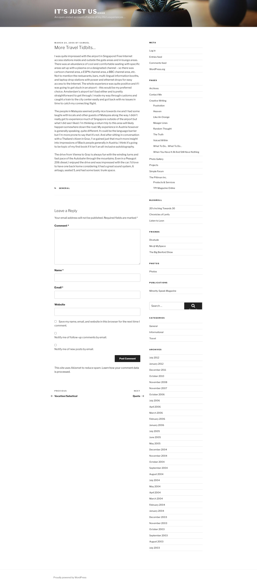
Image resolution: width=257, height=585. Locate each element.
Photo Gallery (156, 159)
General (64, 188)
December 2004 (158, 449)
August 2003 (156, 541)
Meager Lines (160, 122)
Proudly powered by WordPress (69, 577)
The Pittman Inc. (158, 177)
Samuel (84, 43)
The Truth (158, 134)
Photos (153, 271)
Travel (152, 338)
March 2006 (156, 412)
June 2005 (155, 437)
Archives (154, 88)
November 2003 (158, 523)
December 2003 (158, 517)
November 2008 (158, 382)
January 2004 (156, 510)
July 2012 (154, 357)
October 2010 (156, 376)
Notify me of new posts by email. (74, 349)
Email (58, 287)
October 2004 (157, 461)
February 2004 (157, 504)
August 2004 (156, 474)
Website (59, 304)
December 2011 (157, 369)
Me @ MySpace (157, 246)
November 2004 (158, 455)
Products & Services (164, 182)
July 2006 (154, 400)
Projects (153, 165)
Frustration (159, 105)
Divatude (154, 239)
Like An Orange (161, 117)
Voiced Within (160, 140)
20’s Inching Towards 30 (162, 208)
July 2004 (154, 480)
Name (59, 270)
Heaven (157, 111)
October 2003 (157, 529)
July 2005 (154, 431)
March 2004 (156, 498)
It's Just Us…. (79, 11)
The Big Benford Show (161, 252)
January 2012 (156, 363)
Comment (61, 225)
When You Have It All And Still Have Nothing (176, 152)
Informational (156, 332)
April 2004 (155, 492)
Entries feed (155, 56)
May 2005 (154, 443)
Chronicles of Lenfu (159, 214)
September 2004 (158, 467)
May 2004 (154, 486)
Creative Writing (157, 100)
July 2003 (154, 547)
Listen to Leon (156, 220)
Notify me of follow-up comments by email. (80, 337)
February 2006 (157, 418)
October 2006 (157, 394)
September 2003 (158, 535)
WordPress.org (157, 69)
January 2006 (156, 425)
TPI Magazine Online (164, 188)
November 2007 (158, 388)
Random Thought (162, 128)
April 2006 (155, 406)
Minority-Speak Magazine (162, 290)
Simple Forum (156, 171)
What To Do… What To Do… (167, 146)
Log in (152, 50)
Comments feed (157, 62)
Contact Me (155, 94)
